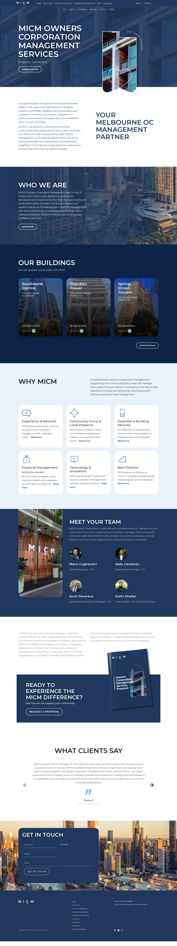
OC (64, 9)
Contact (147, 3)
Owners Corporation (63, 3)
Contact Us (76, 926)
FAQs (111, 9)
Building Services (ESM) (81, 915)
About (138, 3)
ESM (99, 3)
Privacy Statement (79, 929)
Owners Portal (30, 69)
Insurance (107, 3)
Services (92, 9)
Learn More (28, 227)
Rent (39, 3)
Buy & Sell (47, 3)
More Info (29, 331)
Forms (103, 9)
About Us (76, 922)
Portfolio (82, 9)
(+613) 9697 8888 (126, 901)
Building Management (85, 3)
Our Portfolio (147, 345)
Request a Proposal (44, 711)
